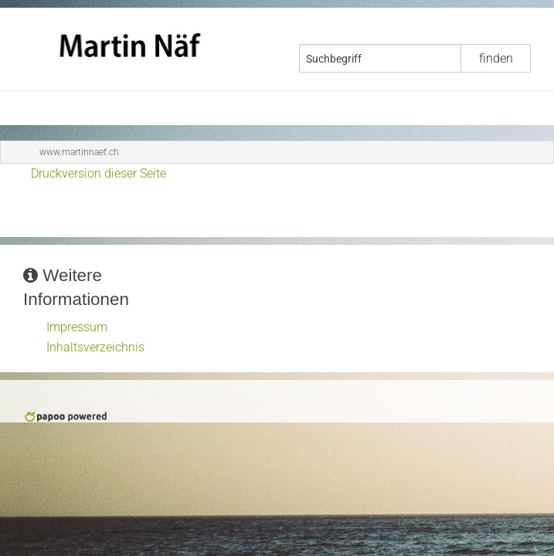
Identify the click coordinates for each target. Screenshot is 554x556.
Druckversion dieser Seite (98, 173)
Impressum (76, 327)
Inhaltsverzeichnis (95, 347)
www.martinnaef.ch (79, 152)
